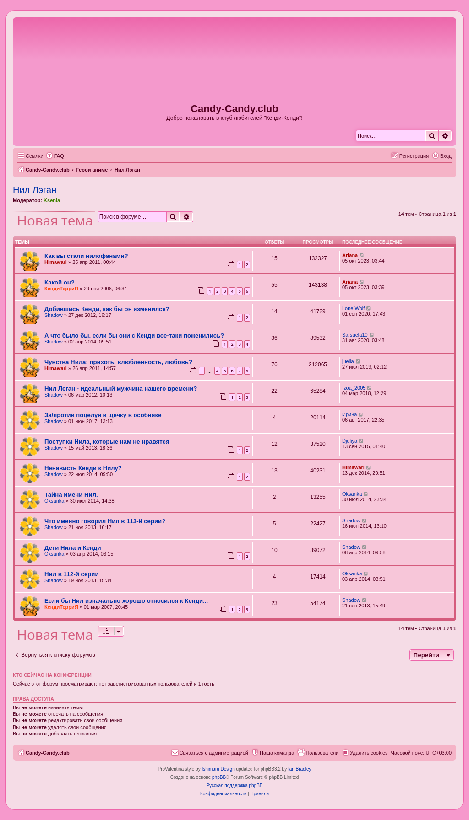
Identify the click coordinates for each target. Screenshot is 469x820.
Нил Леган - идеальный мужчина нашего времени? (120, 388)
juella (348, 361)
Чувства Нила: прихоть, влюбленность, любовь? (118, 362)
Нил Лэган (34, 190)
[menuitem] (55, 155)
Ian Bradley (299, 769)
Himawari (55, 262)
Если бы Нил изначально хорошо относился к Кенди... (126, 600)
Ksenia (52, 200)
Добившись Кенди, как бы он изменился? (106, 308)
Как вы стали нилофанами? (86, 255)
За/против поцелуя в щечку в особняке (102, 415)
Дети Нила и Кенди (72, 547)
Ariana (350, 255)
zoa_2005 (353, 388)
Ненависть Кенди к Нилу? (83, 468)
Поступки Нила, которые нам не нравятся (106, 441)
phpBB (219, 777)
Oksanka (54, 501)
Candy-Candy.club (234, 108)
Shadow (53, 315)
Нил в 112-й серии (71, 574)
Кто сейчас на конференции (52, 675)
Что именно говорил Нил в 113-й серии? (104, 521)
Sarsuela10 (355, 335)
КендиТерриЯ (61, 288)
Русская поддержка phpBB (234, 785)
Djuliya (349, 441)
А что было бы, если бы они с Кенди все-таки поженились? (134, 335)
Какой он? (59, 282)
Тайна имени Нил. (71, 494)
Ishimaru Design (218, 769)
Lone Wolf (353, 308)
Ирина (349, 414)
